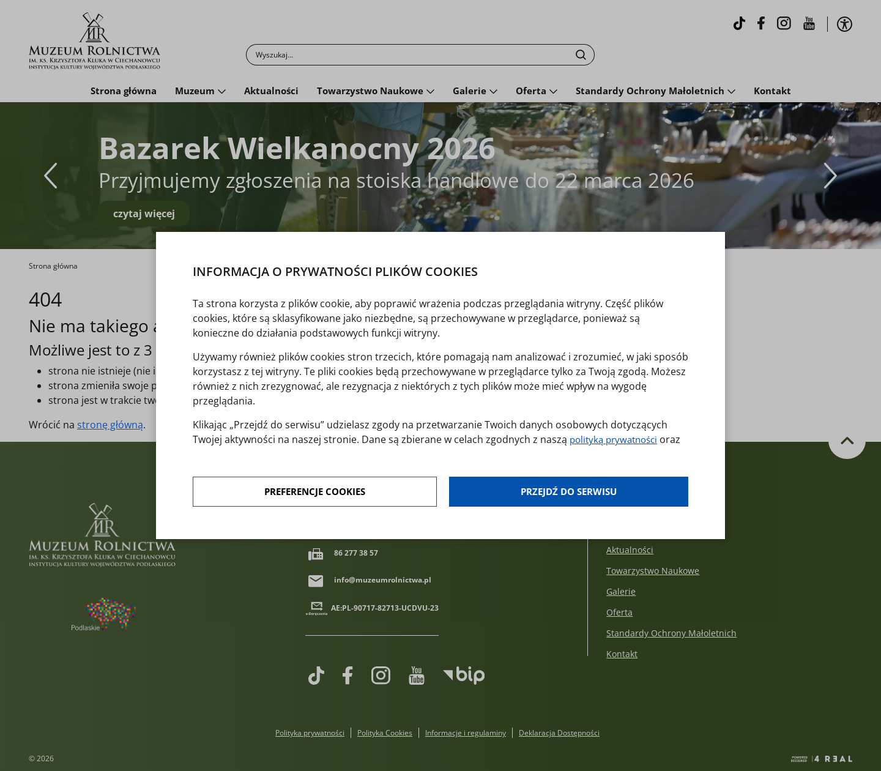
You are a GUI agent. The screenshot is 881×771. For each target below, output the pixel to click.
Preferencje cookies (315, 492)
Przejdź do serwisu (569, 492)
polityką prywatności (617, 440)
